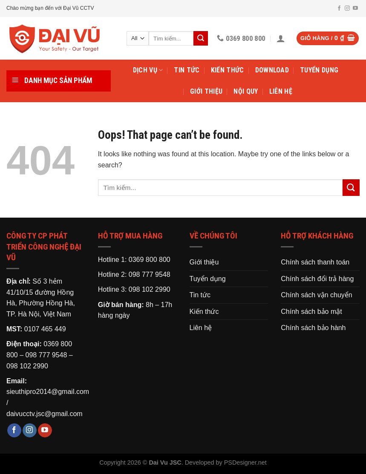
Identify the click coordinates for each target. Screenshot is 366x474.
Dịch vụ (148, 70)
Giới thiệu (206, 91)
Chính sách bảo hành (313, 327)
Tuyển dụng (319, 70)
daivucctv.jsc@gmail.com (44, 413)
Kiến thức (227, 70)
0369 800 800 (149, 259)
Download (272, 70)
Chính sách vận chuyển (316, 295)
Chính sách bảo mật (311, 311)
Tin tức (186, 70)
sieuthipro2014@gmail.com (47, 391)
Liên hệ (280, 91)
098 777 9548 (46, 355)
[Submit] (351, 187)
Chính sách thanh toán (315, 262)
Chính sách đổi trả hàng (317, 278)
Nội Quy (245, 91)
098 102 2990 (27, 366)
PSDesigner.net (245, 462)
